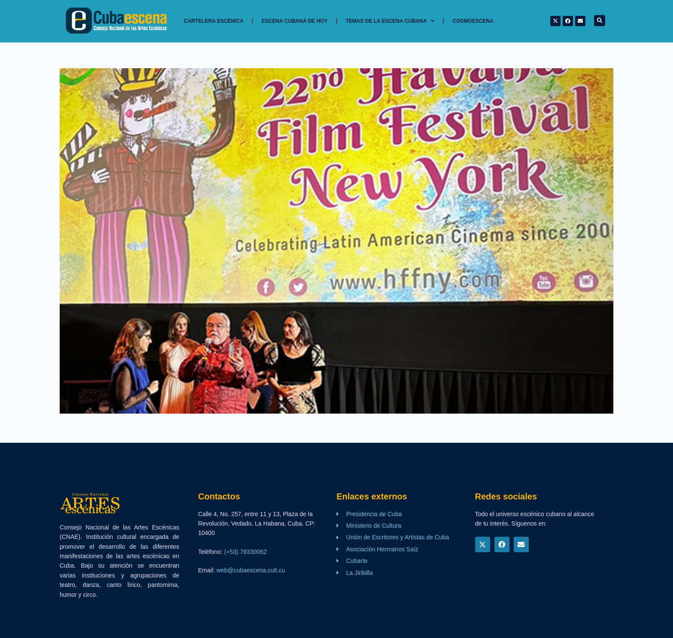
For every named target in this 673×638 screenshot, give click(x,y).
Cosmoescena (472, 21)
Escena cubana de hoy (294, 21)
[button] (599, 20)
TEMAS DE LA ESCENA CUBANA (390, 21)
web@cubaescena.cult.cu (250, 570)
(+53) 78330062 (245, 551)
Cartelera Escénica (214, 21)
